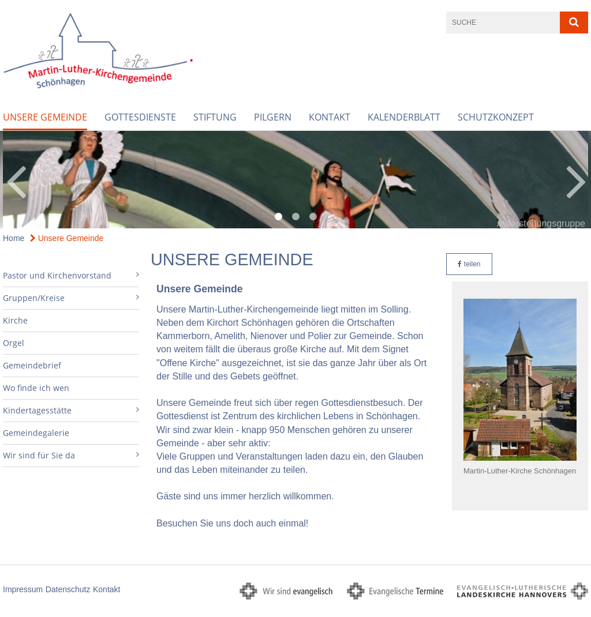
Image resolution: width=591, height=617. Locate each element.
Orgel (13, 342)
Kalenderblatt (404, 117)
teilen (469, 264)
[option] (295, 179)
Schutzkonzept (496, 117)
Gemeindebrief (32, 365)
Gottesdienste (140, 117)
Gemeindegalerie (36, 432)
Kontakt (329, 117)
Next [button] (576, 180)
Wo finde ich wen (36, 387)
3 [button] (313, 217)
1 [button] (278, 217)
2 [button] (295, 217)
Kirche (15, 320)
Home (13, 238)
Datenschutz (68, 589)
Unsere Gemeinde (45, 117)
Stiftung (215, 117)
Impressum (23, 589)
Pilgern (272, 117)
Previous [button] (16, 180)
